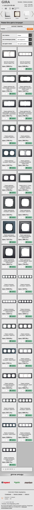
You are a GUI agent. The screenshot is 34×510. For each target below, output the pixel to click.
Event (17, 18)
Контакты (20, 2)
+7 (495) (8, 5)
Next (33, 14)
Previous (1, 14)
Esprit (26, 18)
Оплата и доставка (27, 2)
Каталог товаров (18, 494)
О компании (8, 494)
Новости (27, 494)
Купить (12, 69)
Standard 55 (8, 18)
